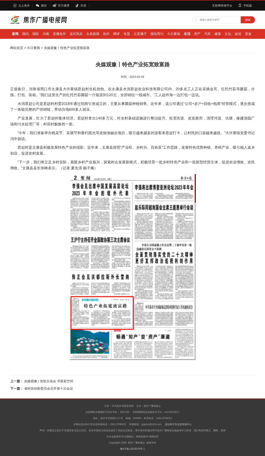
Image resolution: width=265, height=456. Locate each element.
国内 (25, 34)
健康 (217, 34)
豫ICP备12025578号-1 (132, 448)
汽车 (207, 34)
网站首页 (16, 48)
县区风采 (76, 34)
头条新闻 (92, 34)
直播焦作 (59, 34)
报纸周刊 (156, 34)
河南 (46, 34)
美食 (248, 34)
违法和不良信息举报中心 (178, 424)
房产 (197, 34)
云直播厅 (140, 34)
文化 (228, 34)
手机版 (247, 5)
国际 (35, 34)
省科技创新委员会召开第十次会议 (48, 388)
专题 (126, 34)
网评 (116, 34)
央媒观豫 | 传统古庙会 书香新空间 (48, 381)
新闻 (15, 34)
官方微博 (63, 5)
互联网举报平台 (222, 5)
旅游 (238, 34)
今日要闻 (173, 34)
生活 (187, 34)
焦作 (106, 34)
